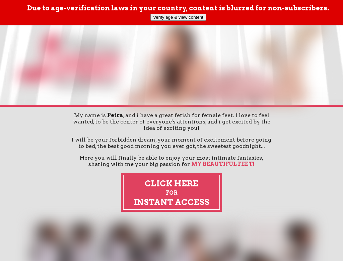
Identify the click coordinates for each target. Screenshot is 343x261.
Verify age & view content (178, 17)
